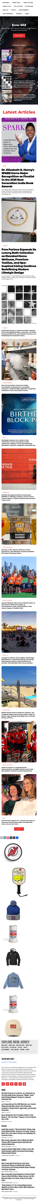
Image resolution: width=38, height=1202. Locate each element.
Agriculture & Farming (8, 1155)
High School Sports (7, 1171)
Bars (4, 818)
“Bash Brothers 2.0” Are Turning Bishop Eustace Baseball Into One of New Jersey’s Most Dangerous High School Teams (18, 1187)
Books (16, 52)
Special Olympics (7, 600)
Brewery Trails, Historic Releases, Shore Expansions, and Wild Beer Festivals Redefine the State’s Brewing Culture (18, 551)
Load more (19, 829)
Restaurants (6, 492)
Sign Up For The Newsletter (9, 1062)
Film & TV (5, 655)
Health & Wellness (18, 91)
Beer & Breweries (7, 547)
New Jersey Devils (8, 765)
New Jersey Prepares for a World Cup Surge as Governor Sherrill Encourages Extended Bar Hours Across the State (18, 822)
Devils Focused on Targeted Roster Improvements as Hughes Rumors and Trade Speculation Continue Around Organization (17, 769)
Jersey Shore (6, 710)
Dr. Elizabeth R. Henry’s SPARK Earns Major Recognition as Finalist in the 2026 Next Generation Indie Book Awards (24, 57)
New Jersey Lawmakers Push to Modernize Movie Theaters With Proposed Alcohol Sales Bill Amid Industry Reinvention (17, 1142)
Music (4, 437)
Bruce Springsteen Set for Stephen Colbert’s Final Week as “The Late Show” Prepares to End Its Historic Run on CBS (19, 1117)
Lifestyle (16, 64)
